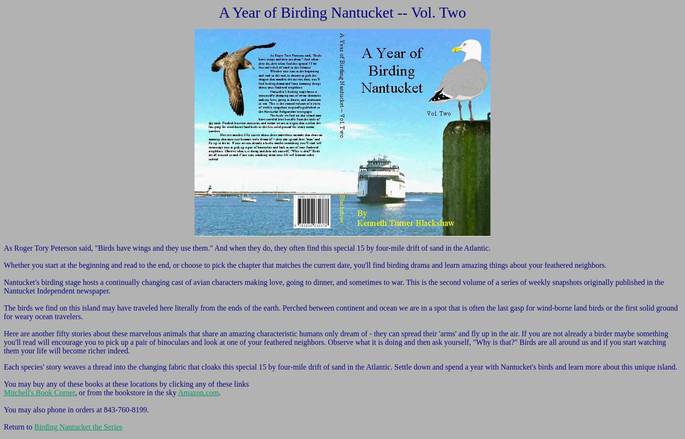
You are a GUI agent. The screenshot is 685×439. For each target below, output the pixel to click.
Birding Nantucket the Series (78, 427)
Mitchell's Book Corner (39, 393)
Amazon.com (198, 393)
